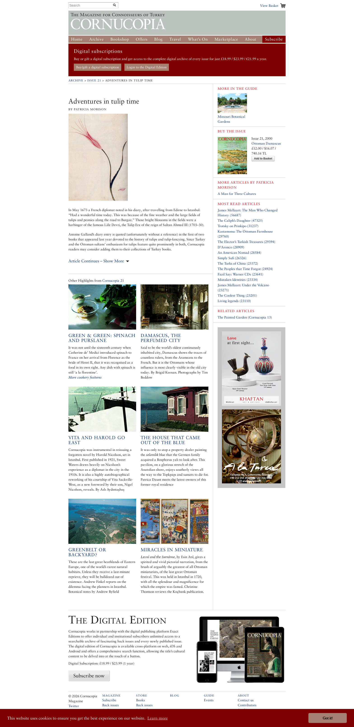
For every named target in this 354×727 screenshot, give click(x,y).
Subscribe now (89, 676)
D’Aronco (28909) (231, 247)
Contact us (246, 700)
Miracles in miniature (172, 549)
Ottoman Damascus (266, 143)
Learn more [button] (157, 718)
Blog (158, 39)
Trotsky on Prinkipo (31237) (238, 226)
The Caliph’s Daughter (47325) (240, 220)
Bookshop (119, 39)
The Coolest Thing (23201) (237, 295)
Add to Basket (263, 158)
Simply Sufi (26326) (232, 258)
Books (140, 700)
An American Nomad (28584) (239, 252)
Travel (175, 39)
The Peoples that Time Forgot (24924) (245, 269)
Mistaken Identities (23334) (238, 280)
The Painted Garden (232, 317)
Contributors (247, 705)
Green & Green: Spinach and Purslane (101, 338)
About (250, 39)
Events (209, 700)
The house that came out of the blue (170, 440)
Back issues (110, 705)
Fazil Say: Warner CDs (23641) (240, 274)
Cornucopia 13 (260, 317)
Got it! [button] (328, 718)
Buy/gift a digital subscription (97, 67)
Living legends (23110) (234, 301)
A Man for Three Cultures (237, 194)
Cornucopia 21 (113, 280)
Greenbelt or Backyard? (87, 552)
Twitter (73, 706)
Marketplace (226, 39)
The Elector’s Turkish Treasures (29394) (246, 242)
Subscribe (274, 39)
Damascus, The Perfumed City (161, 338)
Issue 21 (94, 80)
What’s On (198, 39)
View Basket (269, 5)
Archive (96, 39)
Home (76, 39)
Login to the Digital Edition (147, 67)
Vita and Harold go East (96, 440)
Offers (142, 39)
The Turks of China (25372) (238, 263)
